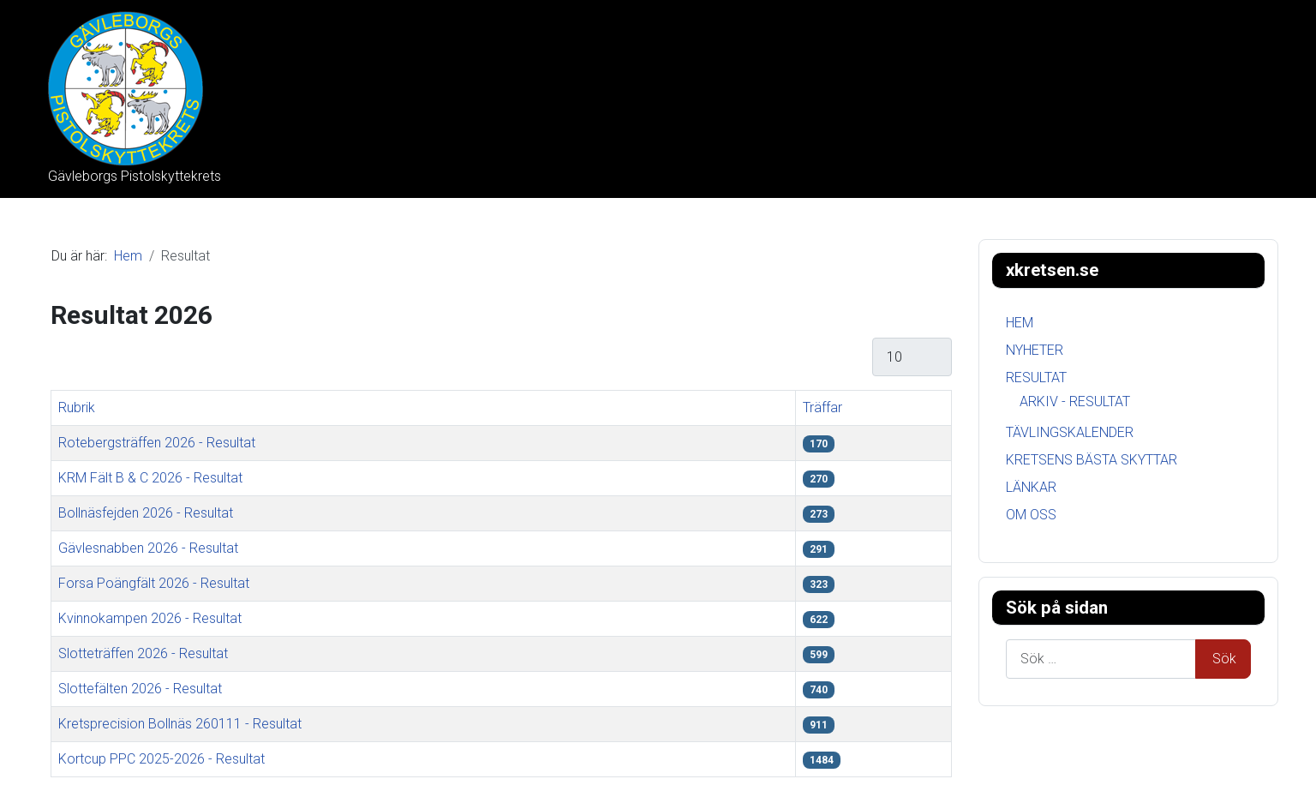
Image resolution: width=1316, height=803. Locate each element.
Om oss (1031, 514)
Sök (1224, 658)
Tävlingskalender (1070, 432)
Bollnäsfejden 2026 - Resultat (145, 513)
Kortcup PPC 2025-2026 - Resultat (161, 759)
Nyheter (1034, 350)
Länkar (1031, 487)
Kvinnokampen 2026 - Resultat (150, 618)
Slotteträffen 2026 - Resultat (143, 653)
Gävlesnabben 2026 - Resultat (148, 548)
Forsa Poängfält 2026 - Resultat (153, 583)
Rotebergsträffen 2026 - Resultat (156, 442)
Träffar (822, 407)
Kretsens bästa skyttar (1091, 460)
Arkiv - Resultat (1075, 401)
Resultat (1036, 377)
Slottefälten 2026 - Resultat (140, 688)
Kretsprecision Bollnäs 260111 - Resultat (180, 724)
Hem (1019, 323)
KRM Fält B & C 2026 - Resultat (150, 478)
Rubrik (76, 407)
